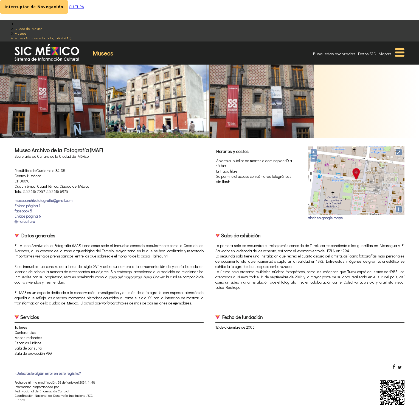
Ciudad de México (28, 28)
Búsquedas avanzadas (334, 53)
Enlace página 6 (28, 216)
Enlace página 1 (27, 205)
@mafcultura (25, 221)
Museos (20, 33)
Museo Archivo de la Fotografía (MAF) (43, 37)
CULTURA (76, 6)
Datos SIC (367, 53)
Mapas (385, 53)
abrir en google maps (325, 217)
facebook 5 (23, 211)
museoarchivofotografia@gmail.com (43, 200)
